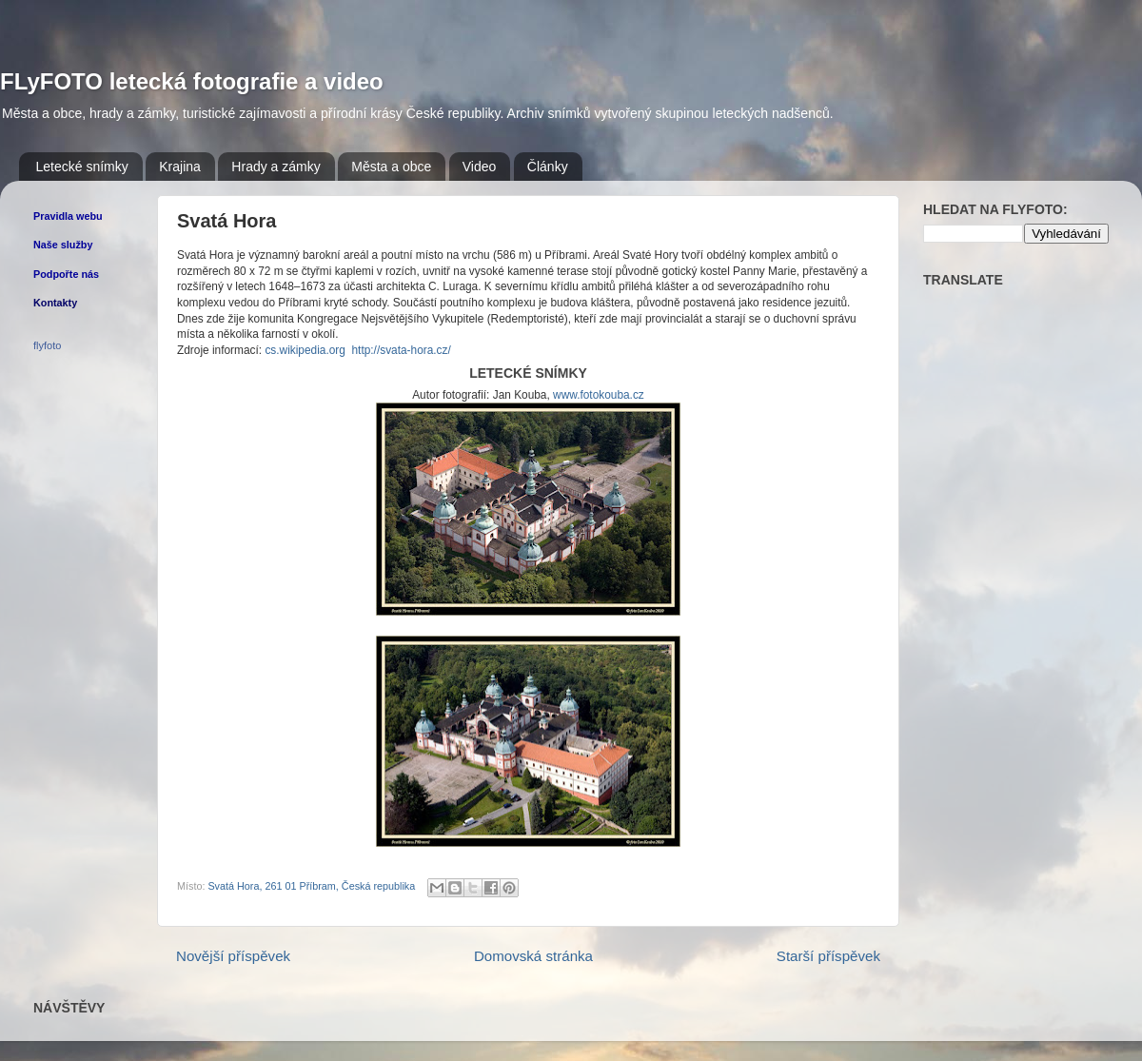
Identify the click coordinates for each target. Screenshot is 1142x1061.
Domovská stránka (533, 956)
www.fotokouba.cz (598, 395)
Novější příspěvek (233, 956)
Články (547, 166)
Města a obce (391, 166)
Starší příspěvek (828, 956)
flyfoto (47, 345)
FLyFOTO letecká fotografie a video (192, 81)
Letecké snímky (82, 166)
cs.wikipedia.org (305, 350)
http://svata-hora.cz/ (401, 350)
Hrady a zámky (275, 166)
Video (480, 166)
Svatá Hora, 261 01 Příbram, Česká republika (311, 886)
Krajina (180, 166)
